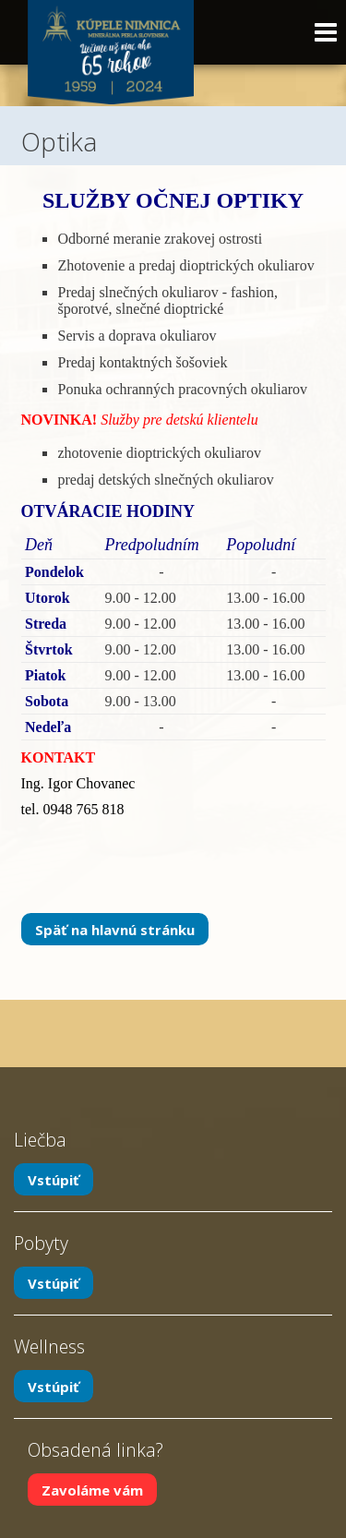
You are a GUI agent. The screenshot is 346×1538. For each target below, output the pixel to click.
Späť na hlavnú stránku (115, 928)
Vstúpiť (53, 1179)
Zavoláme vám (92, 1489)
